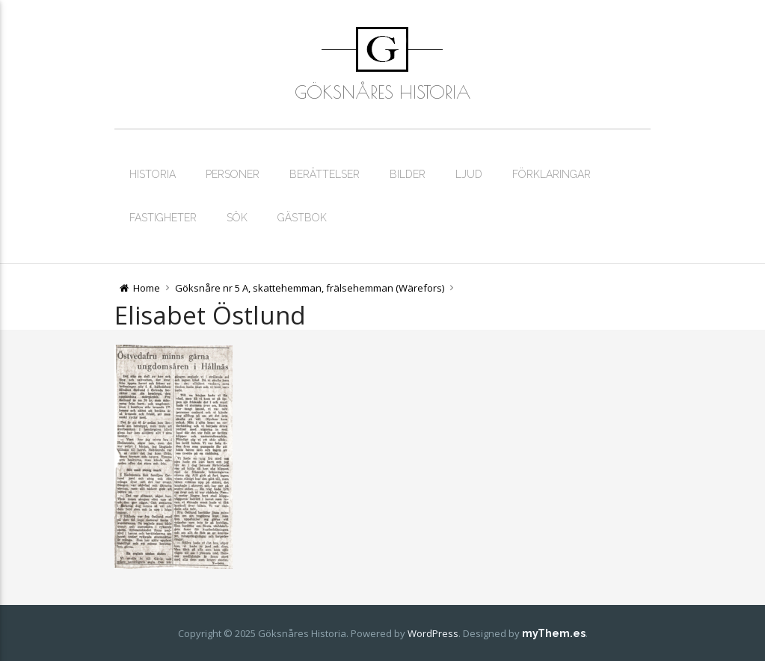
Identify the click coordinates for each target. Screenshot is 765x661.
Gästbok (302, 218)
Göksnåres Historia (382, 92)
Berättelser (324, 174)
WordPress (433, 633)
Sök (237, 218)
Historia (152, 174)
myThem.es (554, 633)
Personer (232, 174)
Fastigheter (163, 218)
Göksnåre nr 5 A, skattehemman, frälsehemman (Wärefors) (309, 288)
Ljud (468, 174)
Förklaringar (551, 174)
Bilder (407, 174)
